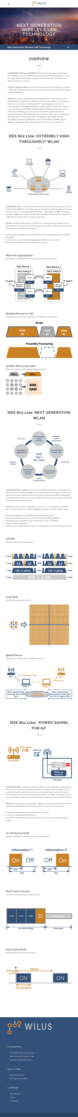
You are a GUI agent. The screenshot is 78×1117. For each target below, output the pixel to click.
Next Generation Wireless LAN (21, 1056)
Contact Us (14, 1101)
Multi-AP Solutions (17, 1075)
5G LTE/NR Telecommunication (22, 1053)
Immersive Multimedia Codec (21, 1060)
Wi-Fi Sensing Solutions (19, 1078)
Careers (13, 1097)
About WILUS (15, 1094)
